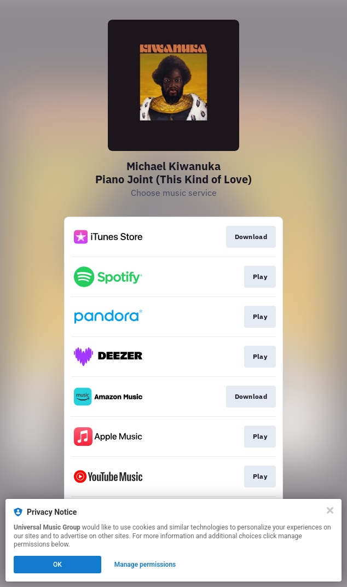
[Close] (330, 510)
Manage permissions (145, 564)
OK (57, 564)
